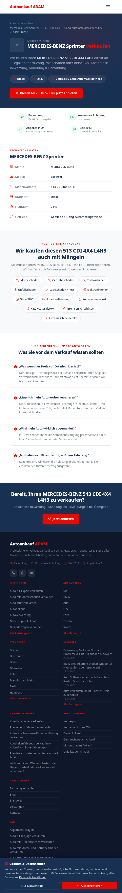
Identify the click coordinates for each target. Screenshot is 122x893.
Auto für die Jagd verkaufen (27, 836)
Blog (13, 794)
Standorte (16, 800)
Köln (13, 674)
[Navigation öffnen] (108, 7)
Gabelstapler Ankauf (23, 621)
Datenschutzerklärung (32, 877)
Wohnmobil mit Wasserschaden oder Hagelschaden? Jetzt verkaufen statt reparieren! (33, 767)
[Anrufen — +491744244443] (13, 573)
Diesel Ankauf (72, 733)
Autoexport (70, 721)
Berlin (13, 686)
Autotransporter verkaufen (27, 721)
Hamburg (16, 692)
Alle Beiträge (72, 704)
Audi (66, 603)
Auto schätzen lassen (23, 603)
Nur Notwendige (32, 886)
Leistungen (17, 806)
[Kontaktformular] (31, 573)
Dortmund (16, 656)
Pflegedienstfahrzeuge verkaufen (31, 727)
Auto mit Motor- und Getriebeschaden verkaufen (34, 850)
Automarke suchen (21, 23)
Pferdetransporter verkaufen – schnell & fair (34, 755)
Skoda (67, 627)
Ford (66, 615)
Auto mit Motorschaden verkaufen (31, 597)
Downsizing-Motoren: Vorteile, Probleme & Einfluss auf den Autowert (87, 652)
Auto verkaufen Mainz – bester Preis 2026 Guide (86, 693)
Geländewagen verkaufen (26, 627)
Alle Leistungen (21, 633)
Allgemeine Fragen (22, 830)
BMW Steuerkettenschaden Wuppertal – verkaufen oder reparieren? (87, 665)
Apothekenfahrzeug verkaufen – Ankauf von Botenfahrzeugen (30, 745)
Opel (66, 609)
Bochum (15, 650)
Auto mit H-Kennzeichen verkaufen (32, 842)
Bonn (13, 662)
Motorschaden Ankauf (77, 745)
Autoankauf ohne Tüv (77, 727)
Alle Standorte (20, 698)
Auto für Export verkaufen (26, 591)
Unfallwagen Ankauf (76, 751)
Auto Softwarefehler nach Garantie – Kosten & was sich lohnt (86, 679)
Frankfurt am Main (21, 680)
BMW (66, 597)
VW (65, 591)
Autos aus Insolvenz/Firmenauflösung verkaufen (34, 735)
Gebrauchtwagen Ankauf (79, 739)
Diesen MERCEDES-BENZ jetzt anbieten (46, 93)
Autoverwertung (20, 615)
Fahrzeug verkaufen (22, 788)
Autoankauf (27, 7)
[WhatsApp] (22, 573)
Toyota (67, 621)
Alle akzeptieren (89, 886)
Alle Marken (72, 633)
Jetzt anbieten (61, 519)
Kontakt (15, 812)
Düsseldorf (17, 668)
